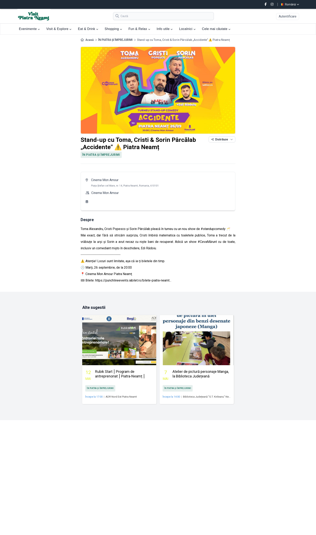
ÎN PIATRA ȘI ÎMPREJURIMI (115, 39)
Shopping (113, 29)
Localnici (187, 29)
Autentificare (287, 16)
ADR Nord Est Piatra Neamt (121, 396)
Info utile (165, 29)
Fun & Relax (139, 29)
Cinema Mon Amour (104, 180)
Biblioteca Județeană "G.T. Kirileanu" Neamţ (208, 396)
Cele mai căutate (216, 29)
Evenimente (29, 29)
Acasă (89, 39)
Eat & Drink (88, 29)
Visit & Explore (59, 29)
